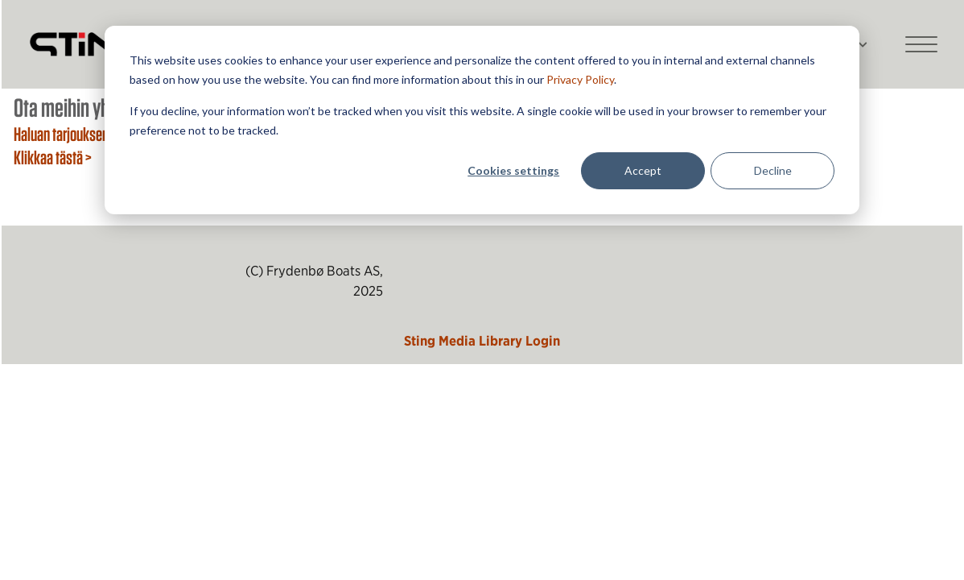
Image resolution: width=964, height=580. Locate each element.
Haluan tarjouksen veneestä (87, 133)
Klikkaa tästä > (53, 157)
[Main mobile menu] (921, 44)
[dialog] (482, 120)
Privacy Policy (580, 79)
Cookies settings (513, 170)
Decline (773, 170)
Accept (642, 170)
